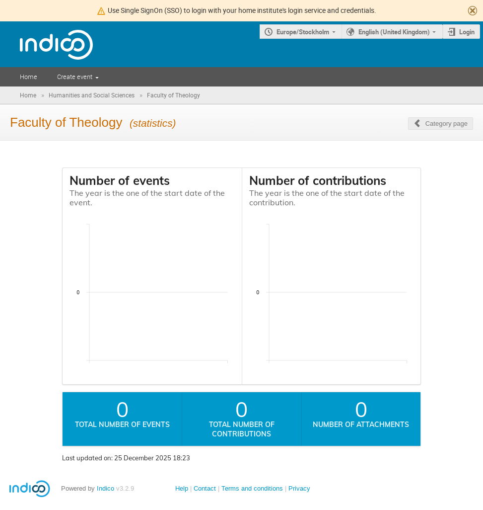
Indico (105, 488)
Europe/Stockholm (302, 31)
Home (28, 76)
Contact (205, 488)
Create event (74, 76)
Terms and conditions (252, 488)
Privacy (299, 488)
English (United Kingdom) (394, 31)
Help (181, 488)
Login (467, 31)
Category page (446, 123)
